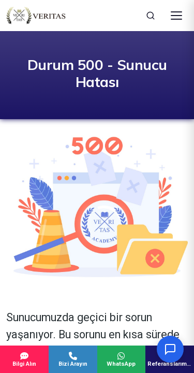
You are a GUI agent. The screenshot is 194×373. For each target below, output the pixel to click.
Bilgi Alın (24, 359)
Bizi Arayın (73, 359)
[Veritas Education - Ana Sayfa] (36, 15)
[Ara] (150, 15)
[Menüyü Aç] (176, 15)
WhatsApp (121, 359)
